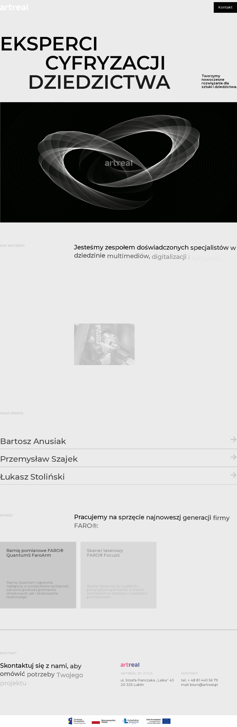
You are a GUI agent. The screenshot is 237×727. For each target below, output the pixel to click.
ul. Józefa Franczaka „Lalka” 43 (147, 680)
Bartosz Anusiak (33, 462)
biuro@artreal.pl (204, 685)
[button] (118, 463)
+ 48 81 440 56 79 (203, 680)
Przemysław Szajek (39, 480)
